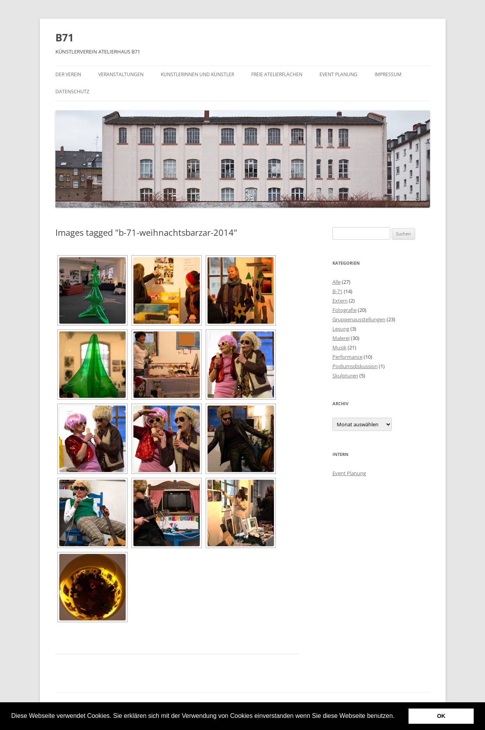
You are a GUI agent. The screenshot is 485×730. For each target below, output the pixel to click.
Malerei (341, 338)
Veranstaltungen (121, 74)
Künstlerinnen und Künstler (197, 74)
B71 (64, 37)
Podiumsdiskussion (355, 366)
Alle (336, 281)
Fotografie (344, 309)
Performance (347, 356)
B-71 (337, 291)
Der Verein (68, 74)
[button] (397, 717)
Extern (340, 300)
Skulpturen (345, 375)
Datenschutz (72, 91)
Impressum (388, 74)
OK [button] (441, 716)
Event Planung (338, 74)
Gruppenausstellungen (359, 319)
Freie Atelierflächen (276, 74)
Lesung (340, 328)
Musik (339, 347)
